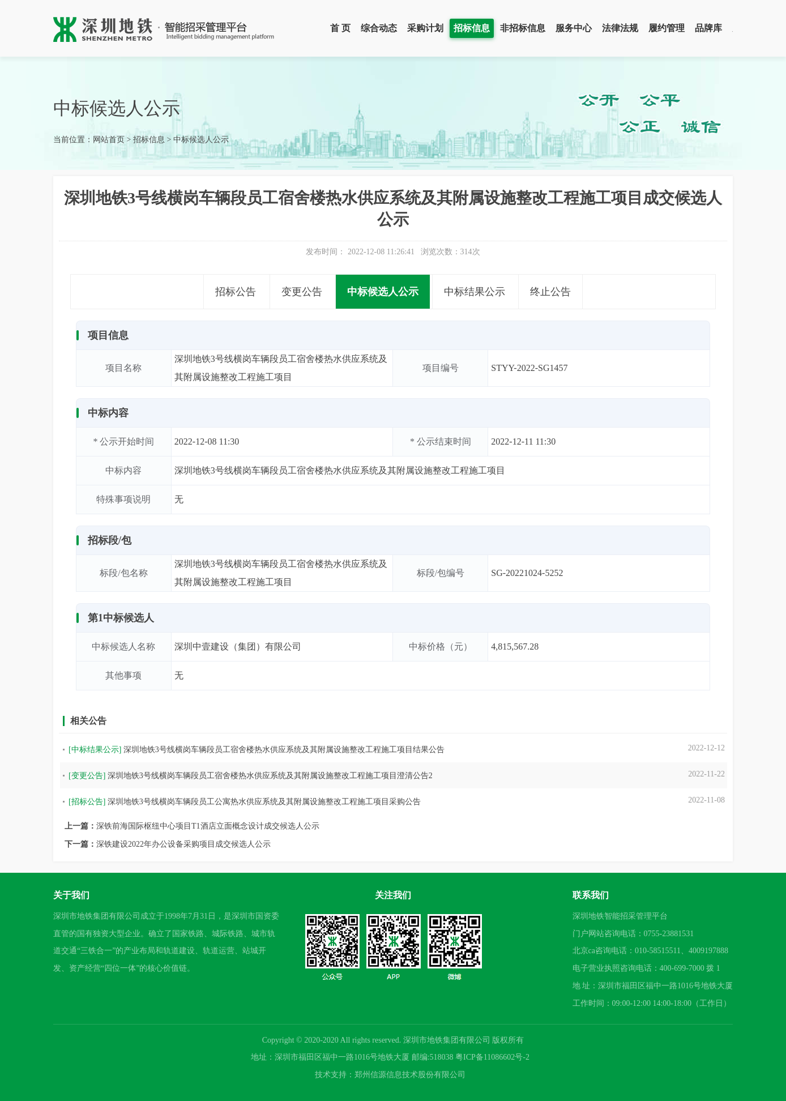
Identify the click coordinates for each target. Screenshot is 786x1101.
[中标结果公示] (95, 749)
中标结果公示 (474, 291)
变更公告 (301, 291)
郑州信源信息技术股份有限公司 (409, 1074)
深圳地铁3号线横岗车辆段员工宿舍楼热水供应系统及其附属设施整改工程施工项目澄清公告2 (270, 775)
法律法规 (620, 28)
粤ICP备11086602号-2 (492, 1057)
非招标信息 (522, 28)
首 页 (340, 28)
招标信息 (472, 28)
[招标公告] (87, 801)
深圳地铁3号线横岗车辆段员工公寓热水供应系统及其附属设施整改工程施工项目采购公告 (264, 801)
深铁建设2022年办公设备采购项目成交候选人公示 (183, 844)
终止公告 (550, 291)
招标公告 (235, 291)
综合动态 (379, 28)
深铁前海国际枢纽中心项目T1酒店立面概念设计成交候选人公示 (207, 826)
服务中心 (574, 28)
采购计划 (425, 28)
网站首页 (109, 139)
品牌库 (708, 28)
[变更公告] (87, 775)
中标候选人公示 (201, 139)
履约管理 (666, 28)
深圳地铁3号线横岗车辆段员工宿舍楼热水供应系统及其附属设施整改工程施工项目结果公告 (284, 749)
